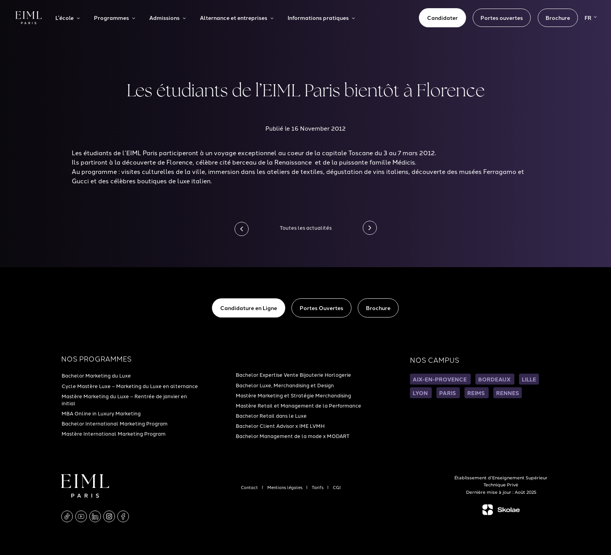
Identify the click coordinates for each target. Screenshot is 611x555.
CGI (337, 487)
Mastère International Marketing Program (114, 433)
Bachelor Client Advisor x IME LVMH (280, 425)
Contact (250, 487)
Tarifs (318, 487)
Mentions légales (285, 487)
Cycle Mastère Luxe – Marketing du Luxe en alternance (130, 385)
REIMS (476, 393)
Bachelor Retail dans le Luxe (271, 415)
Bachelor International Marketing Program (115, 423)
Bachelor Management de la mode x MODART (293, 435)
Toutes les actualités (306, 227)
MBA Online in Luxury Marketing (101, 413)
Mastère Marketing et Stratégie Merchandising (293, 395)
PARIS (448, 393)
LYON (421, 393)
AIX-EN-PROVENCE (440, 379)
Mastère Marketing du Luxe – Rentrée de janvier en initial (124, 399)
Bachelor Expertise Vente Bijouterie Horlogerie (293, 374)
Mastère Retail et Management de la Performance (298, 405)
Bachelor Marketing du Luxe (96, 375)
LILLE (529, 379)
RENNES (507, 393)
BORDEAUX (495, 379)
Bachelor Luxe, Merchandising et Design (285, 384)
